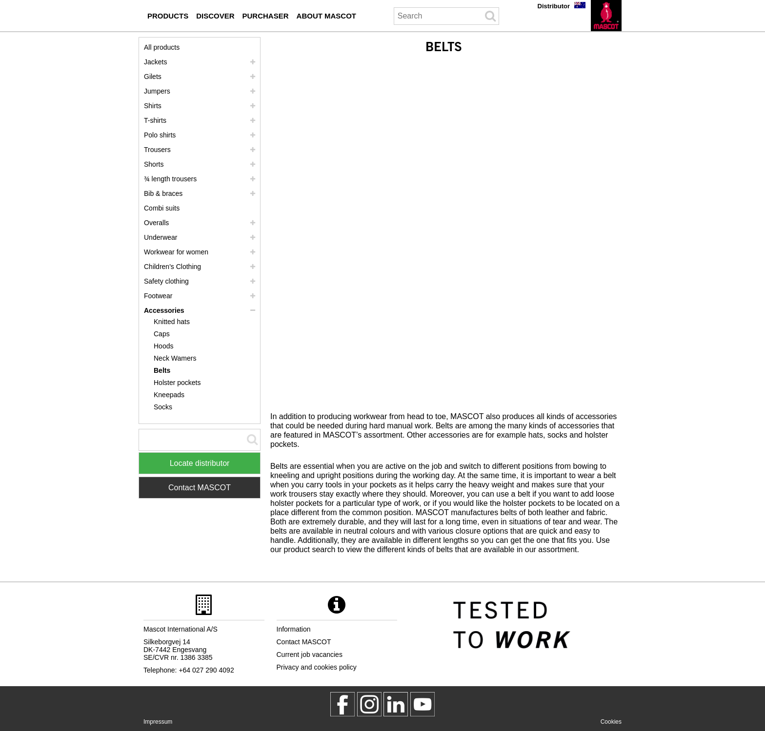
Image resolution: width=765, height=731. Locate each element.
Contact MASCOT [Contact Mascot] (199, 487)
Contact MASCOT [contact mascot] (304, 642)
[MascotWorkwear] (342, 704)
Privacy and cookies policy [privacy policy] (317, 667)
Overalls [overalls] (156, 223)
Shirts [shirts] (152, 106)
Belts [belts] (162, 370)
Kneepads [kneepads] (169, 395)
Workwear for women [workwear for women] (176, 252)
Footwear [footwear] (158, 296)
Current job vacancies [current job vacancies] (309, 654)
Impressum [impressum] (157, 721)
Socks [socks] (163, 407)
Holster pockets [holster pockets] (177, 382)
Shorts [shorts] (153, 164)
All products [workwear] (162, 47)
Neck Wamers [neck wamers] (175, 358)
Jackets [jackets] (155, 62)
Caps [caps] (162, 334)
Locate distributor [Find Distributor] (200, 463)
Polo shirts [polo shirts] (160, 135)
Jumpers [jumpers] (157, 91)
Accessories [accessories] (164, 310)
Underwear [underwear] (160, 237)
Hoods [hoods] (163, 346)
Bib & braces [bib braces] (163, 193)
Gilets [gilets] (152, 76)
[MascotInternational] (422, 704)
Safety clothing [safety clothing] (166, 281)
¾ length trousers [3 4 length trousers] (170, 179)
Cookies (611, 721)
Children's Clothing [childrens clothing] (172, 266)
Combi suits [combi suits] (162, 208)
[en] (606, 15)
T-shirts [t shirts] (155, 120)
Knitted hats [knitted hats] (172, 322)
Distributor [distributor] (554, 6)
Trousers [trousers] (157, 150)
